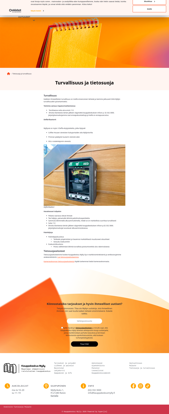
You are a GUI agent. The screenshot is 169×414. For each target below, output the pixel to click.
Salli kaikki (149, 6)
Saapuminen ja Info (63, 373)
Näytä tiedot (36, 23)
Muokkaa (149, 14)
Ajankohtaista (98, 366)
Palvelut (96, 368)
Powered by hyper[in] (97, 411)
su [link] (16, 392)
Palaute (132, 366)
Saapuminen (58, 386)
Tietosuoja (18, 407)
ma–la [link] (18, 390)
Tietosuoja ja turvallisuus (21, 74)
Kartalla (54, 395)
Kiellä (149, 21)
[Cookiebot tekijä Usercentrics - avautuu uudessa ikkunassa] (15, 23)
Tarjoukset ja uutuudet (65, 363)
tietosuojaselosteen (84, 328)
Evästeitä (8, 407)
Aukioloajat (97, 363)
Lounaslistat (98, 371)
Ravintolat (59, 368)
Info (91, 386)
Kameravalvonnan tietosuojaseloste (57, 261)
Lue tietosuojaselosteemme (68, 257)
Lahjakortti (59, 371)
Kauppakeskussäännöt (101, 373)
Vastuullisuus (135, 363)
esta (72, 261)
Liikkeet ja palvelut (64, 366)
